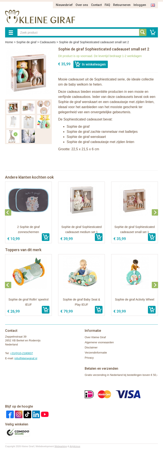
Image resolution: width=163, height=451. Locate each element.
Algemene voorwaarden (99, 342)
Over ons (82, 5)
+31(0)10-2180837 (21, 353)
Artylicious (75, 446)
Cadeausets (48, 42)
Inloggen (139, 5)
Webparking (61, 446)
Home (9, 42)
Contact (96, 5)
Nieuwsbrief (64, 5)
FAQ (107, 5)
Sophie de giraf (26, 42)
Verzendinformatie (96, 352)
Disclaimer (91, 347)
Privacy (89, 357)
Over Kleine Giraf (95, 337)
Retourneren (122, 5)
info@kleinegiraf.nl (25, 358)
